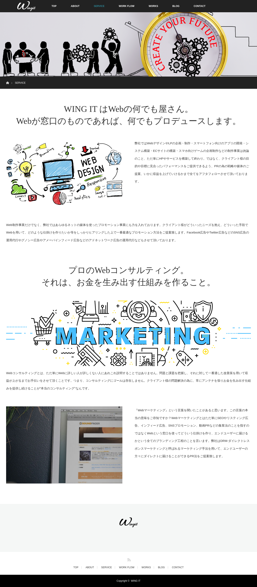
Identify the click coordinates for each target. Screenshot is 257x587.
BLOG (175, 6)
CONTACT (200, 6)
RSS (128, 559)
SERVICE (99, 6)
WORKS (153, 6)
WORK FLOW (126, 6)
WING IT (136, 580)
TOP (54, 6)
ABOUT (75, 6)
